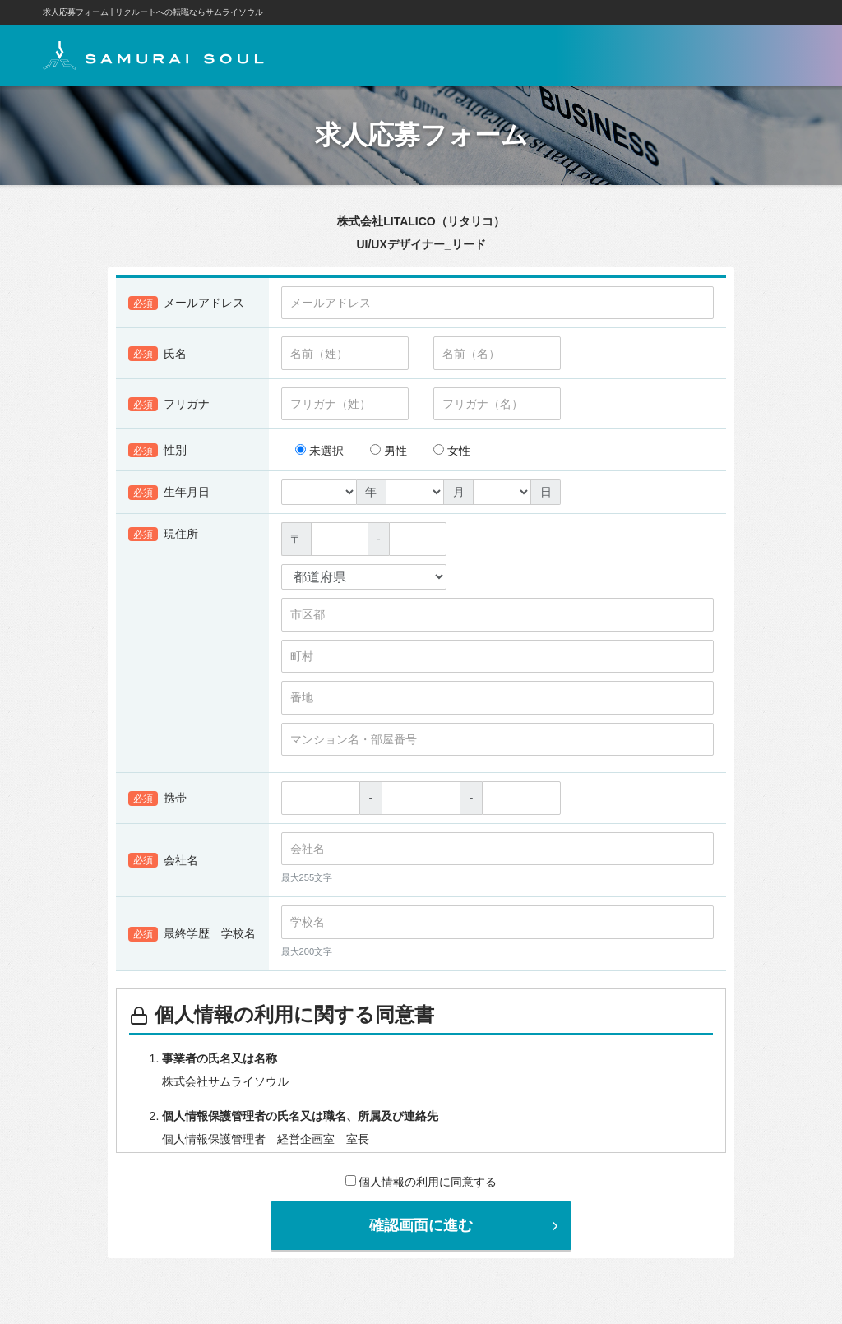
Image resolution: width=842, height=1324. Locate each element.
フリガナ (169, 404)
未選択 (319, 450)
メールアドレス (186, 303)
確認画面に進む (465, 1225)
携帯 (157, 798)
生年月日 (169, 492)
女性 (451, 450)
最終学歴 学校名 (192, 934)
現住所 (163, 534)
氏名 (157, 353)
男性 (388, 450)
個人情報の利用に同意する (421, 1181)
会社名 (163, 861)
